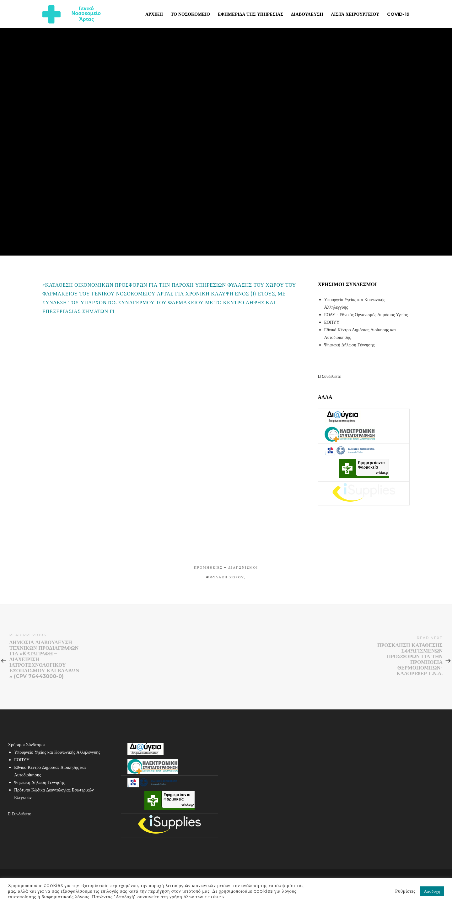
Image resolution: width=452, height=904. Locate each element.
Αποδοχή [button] (432, 891)
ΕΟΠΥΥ (332, 322)
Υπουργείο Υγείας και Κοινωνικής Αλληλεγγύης (57, 752)
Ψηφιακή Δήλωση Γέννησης (349, 345)
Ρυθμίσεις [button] (405, 891)
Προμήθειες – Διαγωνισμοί (226, 567)
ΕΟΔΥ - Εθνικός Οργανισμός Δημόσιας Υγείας (366, 314)
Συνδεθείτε (329, 376)
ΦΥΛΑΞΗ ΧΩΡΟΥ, (228, 577)
